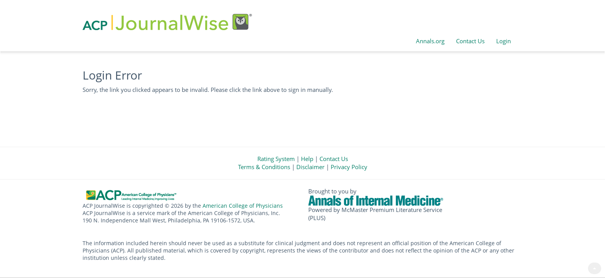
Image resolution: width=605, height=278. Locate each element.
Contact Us (470, 41)
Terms (264, 167)
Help (307, 159)
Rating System (276, 159)
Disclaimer (310, 167)
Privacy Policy (349, 167)
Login (503, 41)
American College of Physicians (243, 205)
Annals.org (430, 41)
